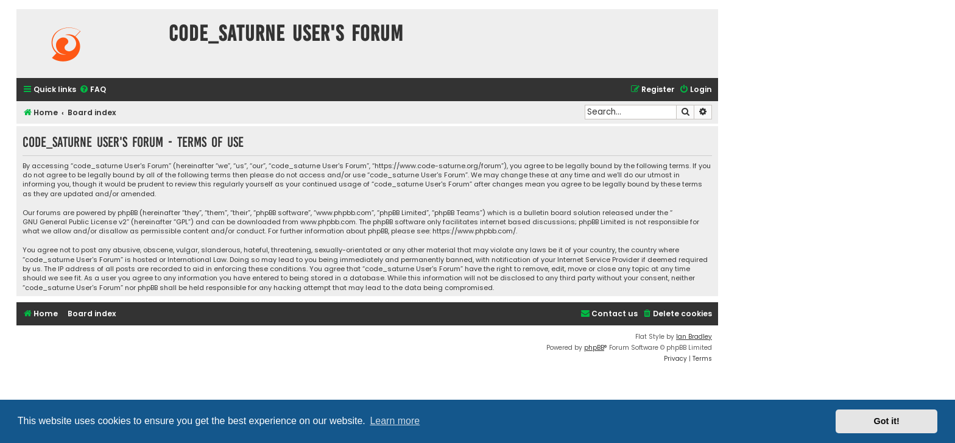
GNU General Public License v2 (75, 222)
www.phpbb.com (328, 222)
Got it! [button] (887, 421)
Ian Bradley (694, 336)
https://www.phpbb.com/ (474, 231)
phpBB (594, 347)
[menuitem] (92, 90)
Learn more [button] (395, 421)
